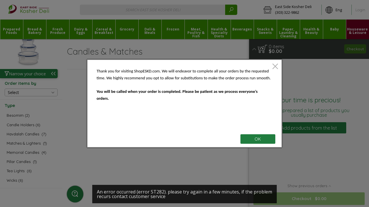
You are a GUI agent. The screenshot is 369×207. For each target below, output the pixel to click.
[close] (275, 66)
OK (258, 139)
